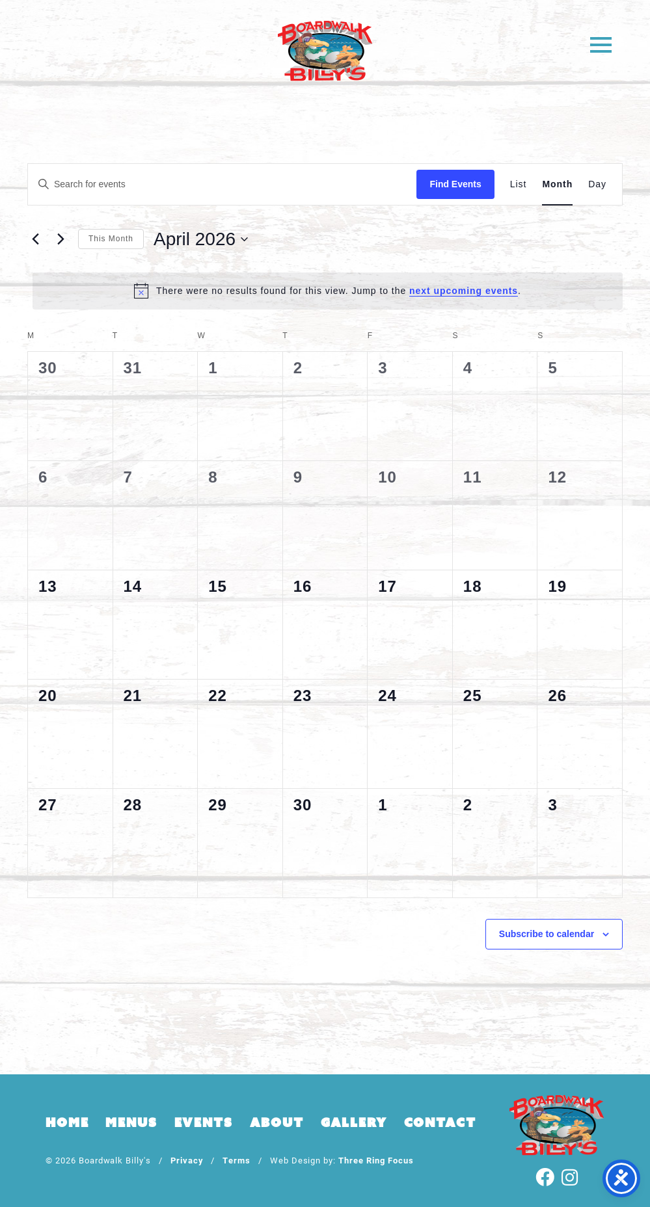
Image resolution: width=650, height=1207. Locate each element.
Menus (131, 1122)
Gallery (354, 1122)
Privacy (187, 1159)
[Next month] (60, 239)
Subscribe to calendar (546, 934)
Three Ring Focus (375, 1159)
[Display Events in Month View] (557, 184)
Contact (440, 1122)
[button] (599, 44)
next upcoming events (463, 290)
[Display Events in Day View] (597, 184)
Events (203, 1122)
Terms (237, 1159)
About (277, 1122)
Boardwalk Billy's (325, 50)
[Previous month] (35, 239)
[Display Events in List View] (518, 184)
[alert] (328, 290)
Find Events (455, 184)
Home (67, 1122)
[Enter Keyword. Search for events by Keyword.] (222, 184)
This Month (110, 238)
